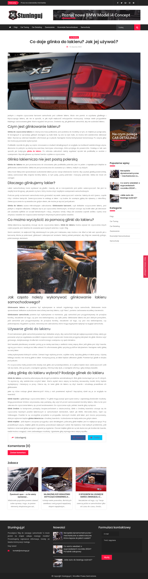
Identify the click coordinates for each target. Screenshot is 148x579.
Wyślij (106, 557)
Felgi (16, 27)
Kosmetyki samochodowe (68, 27)
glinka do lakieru (34, 151)
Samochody (85, 27)
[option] (52, 2)
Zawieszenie (49, 27)
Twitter (95, 437)
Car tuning (24, 27)
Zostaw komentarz (18, 452)
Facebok (78, 437)
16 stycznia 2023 (74, 47)
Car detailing (37, 27)
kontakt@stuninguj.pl (21, 551)
